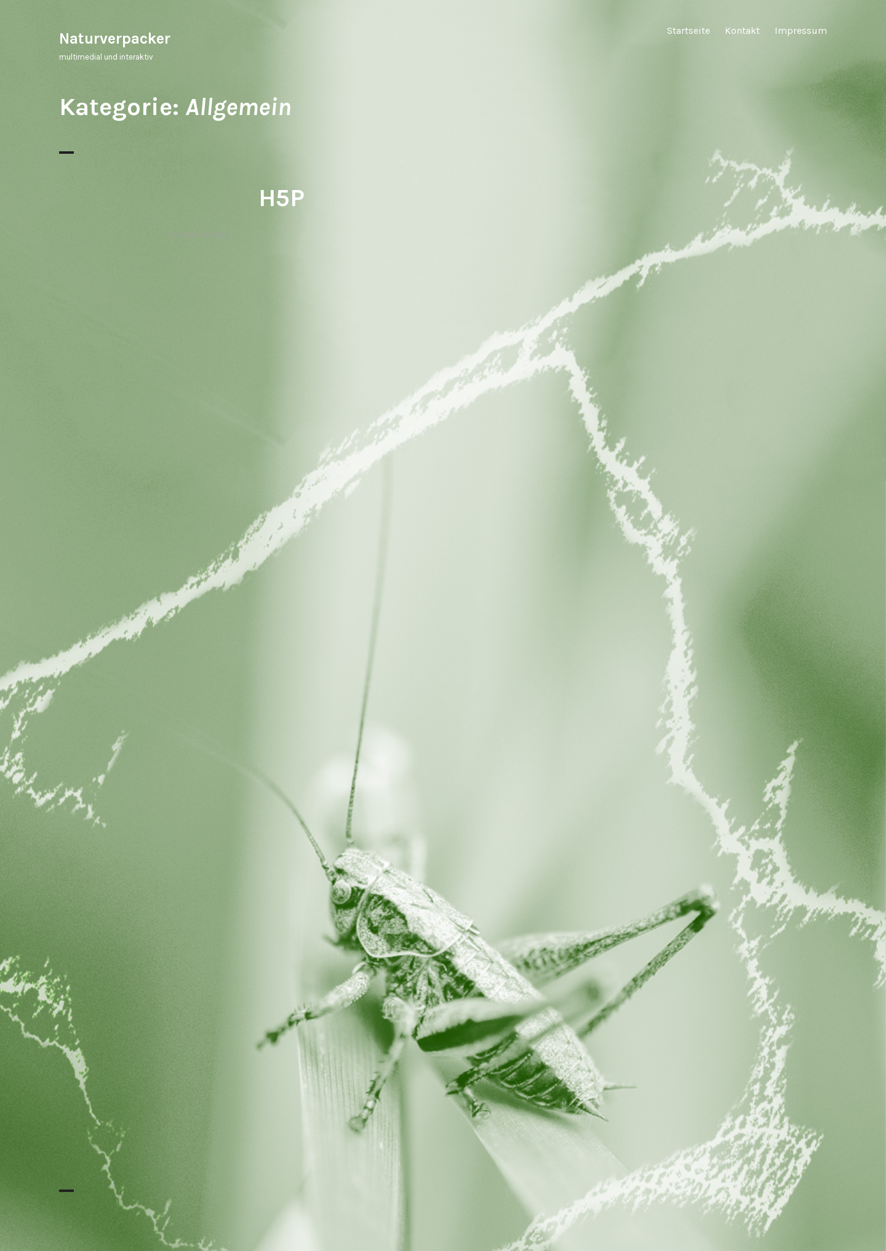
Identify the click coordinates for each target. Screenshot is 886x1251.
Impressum (801, 30)
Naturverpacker (114, 38)
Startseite (688, 30)
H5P (281, 197)
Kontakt (742, 30)
